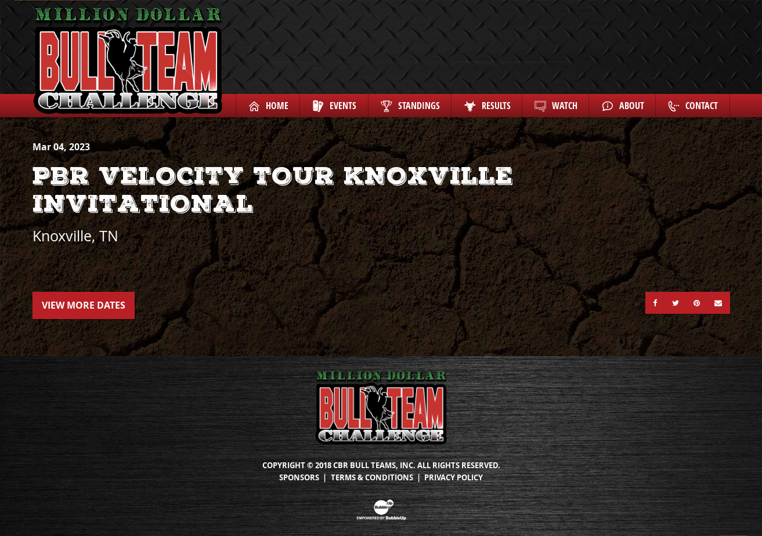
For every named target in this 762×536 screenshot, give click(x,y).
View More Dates (83, 305)
